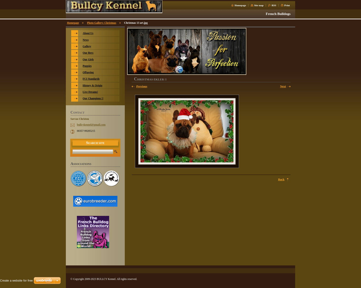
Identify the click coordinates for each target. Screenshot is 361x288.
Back (281, 179)
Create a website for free (16, 280)
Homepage (240, 5)
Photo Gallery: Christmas (101, 22)
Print (287, 5)
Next (283, 86)
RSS (274, 5)
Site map (259, 5)
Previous (141, 86)
